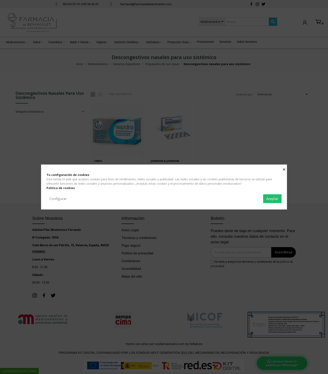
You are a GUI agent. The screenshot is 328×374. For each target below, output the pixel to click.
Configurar (58, 198)
